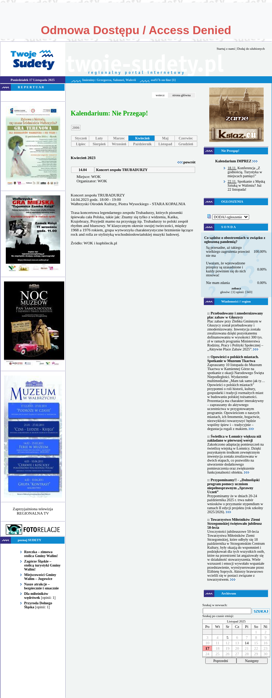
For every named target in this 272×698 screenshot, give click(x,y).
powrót (186, 162)
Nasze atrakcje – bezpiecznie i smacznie (41, 586)
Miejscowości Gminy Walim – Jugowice (40, 577)
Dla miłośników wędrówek (36, 596)
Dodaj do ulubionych (251, 48)
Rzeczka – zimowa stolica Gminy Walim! (41, 554)
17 (207, 648)
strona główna (181, 95)
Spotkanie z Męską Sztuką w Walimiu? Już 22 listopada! (246, 185)
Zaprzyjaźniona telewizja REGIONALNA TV (33, 511)
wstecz (160, 95)
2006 (75, 128)
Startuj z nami (226, 48)
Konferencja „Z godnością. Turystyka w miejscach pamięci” (245, 172)
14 (247, 643)
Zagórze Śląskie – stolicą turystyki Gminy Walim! (42, 565)
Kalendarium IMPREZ (236, 161)
